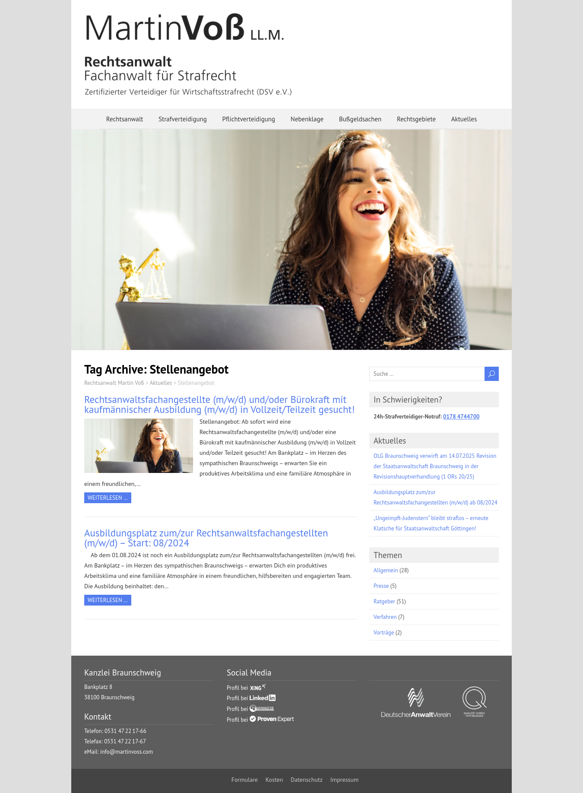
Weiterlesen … (108, 497)
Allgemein (386, 570)
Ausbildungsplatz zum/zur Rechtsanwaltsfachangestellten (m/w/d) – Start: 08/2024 (206, 538)
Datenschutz (307, 779)
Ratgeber (384, 601)
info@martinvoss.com (126, 751)
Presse (381, 586)
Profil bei (246, 687)
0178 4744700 (461, 416)
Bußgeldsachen (360, 119)
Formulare (244, 779)
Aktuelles (464, 119)
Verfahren (385, 617)
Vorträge (384, 632)
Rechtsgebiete (416, 119)
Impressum (344, 779)
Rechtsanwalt (124, 119)
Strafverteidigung (182, 119)
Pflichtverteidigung (249, 119)
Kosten (274, 779)
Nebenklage (307, 119)
